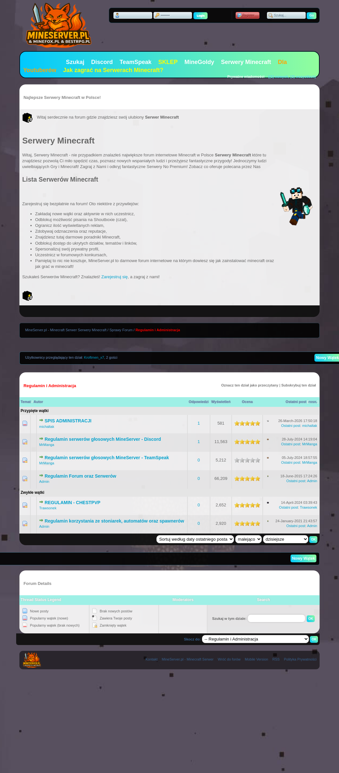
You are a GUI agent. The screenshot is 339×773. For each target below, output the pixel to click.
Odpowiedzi (199, 402)
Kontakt (151, 659)
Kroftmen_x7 (94, 357)
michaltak (46, 427)
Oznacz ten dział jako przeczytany (250, 385)
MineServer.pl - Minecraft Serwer (188, 659)
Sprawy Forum (121, 330)
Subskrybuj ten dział (298, 385)
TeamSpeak (136, 62)
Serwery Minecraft (246, 62)
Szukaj (75, 62)
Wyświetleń (221, 402)
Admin (44, 481)
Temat (26, 402)
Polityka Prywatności (300, 659)
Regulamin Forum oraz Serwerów (80, 476)
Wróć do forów (229, 659)
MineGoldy (199, 62)
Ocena (247, 402)
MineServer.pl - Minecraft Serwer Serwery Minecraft (66, 330)
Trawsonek (47, 508)
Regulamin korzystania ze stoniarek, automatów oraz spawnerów (114, 521)
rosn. (313, 402)
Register (248, 15)
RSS (276, 659)
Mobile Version (256, 659)
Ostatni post (296, 402)
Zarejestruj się (114, 276)
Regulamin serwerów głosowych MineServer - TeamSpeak (107, 457)
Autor (38, 402)
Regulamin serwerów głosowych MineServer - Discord (103, 439)
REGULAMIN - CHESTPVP (73, 502)
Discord (102, 62)
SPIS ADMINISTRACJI (68, 420)
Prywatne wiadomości (245, 77)
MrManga (46, 445)
